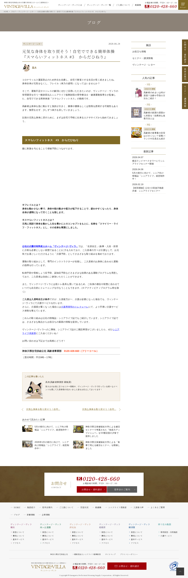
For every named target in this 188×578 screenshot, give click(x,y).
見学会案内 (185, 74)
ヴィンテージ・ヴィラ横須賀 (139, 526)
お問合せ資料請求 (185, 52)
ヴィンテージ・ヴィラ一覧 (99, 5)
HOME (17, 507)
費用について (18, 535)
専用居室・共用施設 (169, 532)
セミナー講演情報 (185, 96)
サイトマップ (110, 554)
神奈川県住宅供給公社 (59, 554)
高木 (34, 67)
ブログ (17, 514)
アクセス (16, 543)
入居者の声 (138, 507)
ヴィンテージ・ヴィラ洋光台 (80, 526)
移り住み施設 (164, 524)
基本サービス (18, 539)
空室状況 (84, 507)
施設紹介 (31, 507)
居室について (18, 532)
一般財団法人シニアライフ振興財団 (86, 554)
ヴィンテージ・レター (143, 65)
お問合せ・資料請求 (91, 489)
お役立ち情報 (139, 51)
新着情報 (31, 514)
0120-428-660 (163, 6)
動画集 (138, 5)
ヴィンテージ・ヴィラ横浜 (21, 526)
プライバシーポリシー (129, 554)
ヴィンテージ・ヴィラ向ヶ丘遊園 (50, 526)
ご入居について (123, 5)
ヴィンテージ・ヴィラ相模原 (109, 526)
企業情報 (46, 514)
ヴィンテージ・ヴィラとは (70, 5)
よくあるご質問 (158, 507)
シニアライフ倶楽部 (117, 507)
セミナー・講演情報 (142, 58)
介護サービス (166, 535)
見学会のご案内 (122, 489)
